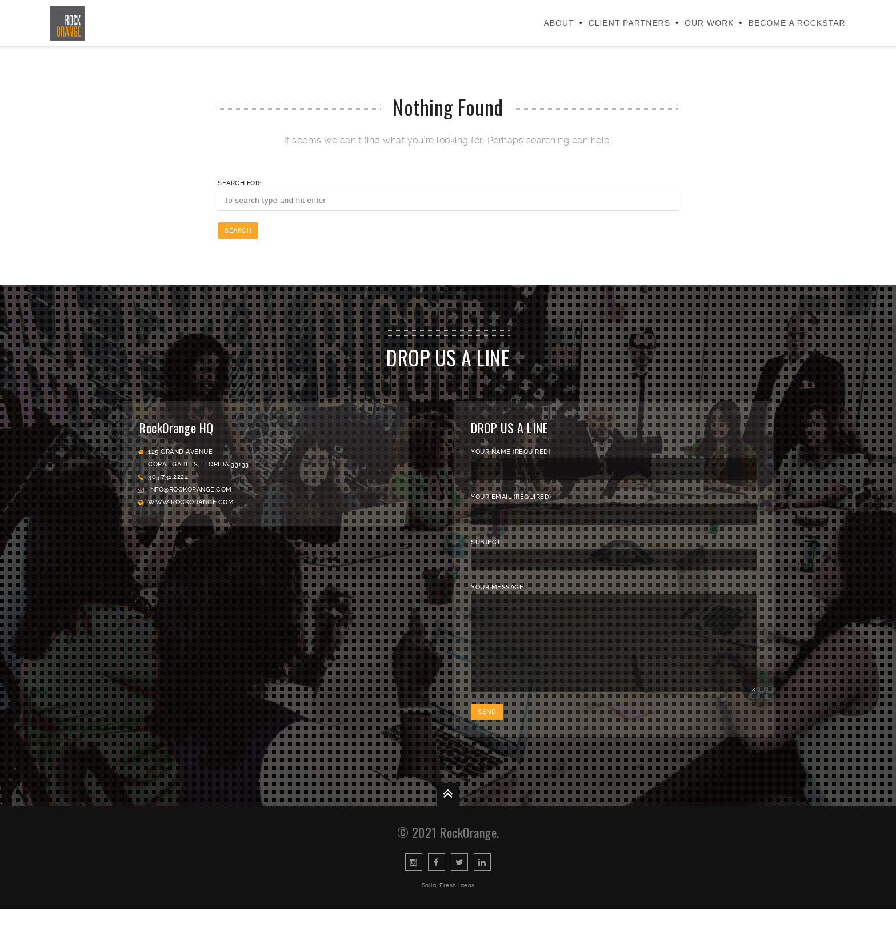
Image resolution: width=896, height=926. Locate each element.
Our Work (709, 22)
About (558, 22)
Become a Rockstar (797, 22)
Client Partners (629, 22)
